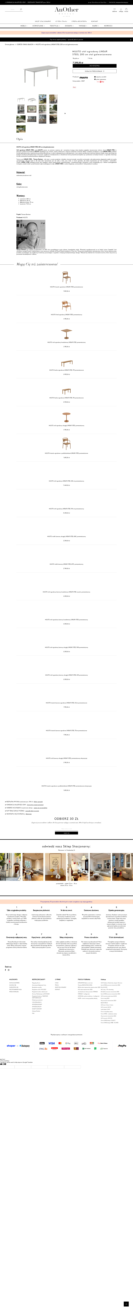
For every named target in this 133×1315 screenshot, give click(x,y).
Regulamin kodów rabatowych (39, 991)
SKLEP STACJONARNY (60, 987)
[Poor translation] (4, 1064)
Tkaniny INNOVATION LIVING (85, 985)
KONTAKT (57, 989)
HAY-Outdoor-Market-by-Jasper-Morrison (111, 983)
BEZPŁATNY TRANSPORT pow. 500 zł (39, 2)
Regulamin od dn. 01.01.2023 (39, 989)
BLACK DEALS (104, 1002)
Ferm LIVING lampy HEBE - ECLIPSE (109, 1022)
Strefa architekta (79, 21)
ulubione (114, 11)
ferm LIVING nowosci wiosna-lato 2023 (110, 994)
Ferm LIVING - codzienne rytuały (109, 1013)
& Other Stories (61, 21)
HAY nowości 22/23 (106, 1007)
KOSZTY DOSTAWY (37, 1009)
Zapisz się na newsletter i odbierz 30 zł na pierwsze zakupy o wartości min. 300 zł (66, 33)
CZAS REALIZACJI (36, 1002)
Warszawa (61, 850)
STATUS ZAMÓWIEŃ (14, 983)
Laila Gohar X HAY (105, 1009)
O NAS (56, 983)
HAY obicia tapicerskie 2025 (85, 989)
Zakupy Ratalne (36, 1011)
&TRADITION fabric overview (85, 983)
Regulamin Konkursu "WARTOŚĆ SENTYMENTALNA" (40, 996)
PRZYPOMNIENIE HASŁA (15, 989)
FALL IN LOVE (104, 987)
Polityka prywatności (37, 1000)
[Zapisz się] (66, 833)
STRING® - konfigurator (84, 994)
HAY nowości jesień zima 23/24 (109, 996)
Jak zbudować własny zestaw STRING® (88, 991)
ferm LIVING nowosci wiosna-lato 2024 (110, 985)
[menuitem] (24, 26)
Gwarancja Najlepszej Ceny (39, 985)
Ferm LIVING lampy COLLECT (108, 1020)
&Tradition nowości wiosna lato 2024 (110, 991)
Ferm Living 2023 (105, 998)
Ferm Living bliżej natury (107, 1011)
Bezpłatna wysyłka (37, 987)
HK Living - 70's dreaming (107, 989)
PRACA (57, 985)
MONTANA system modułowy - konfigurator (89, 996)
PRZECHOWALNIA (14, 991)
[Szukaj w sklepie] (12, 9)
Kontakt (94, 21)
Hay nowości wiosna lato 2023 (108, 1000)
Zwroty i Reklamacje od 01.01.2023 (41, 994)
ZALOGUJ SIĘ (12, 985)
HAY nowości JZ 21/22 (106, 1018)
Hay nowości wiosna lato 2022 (108, 1016)
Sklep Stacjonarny (43, 21)
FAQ (33, 1013)
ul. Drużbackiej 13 (70, 850)
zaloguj (121, 11)
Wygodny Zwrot (36, 983)
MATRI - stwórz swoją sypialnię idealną (87, 998)
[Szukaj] (21, 9)
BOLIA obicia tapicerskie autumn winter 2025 (89, 987)
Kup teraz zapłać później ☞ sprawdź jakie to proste (66, 39)
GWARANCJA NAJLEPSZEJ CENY (16, 2)
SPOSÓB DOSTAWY (37, 1004)
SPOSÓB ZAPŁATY (36, 1006)
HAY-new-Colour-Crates (107, 1005)
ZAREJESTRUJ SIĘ (13, 987)
